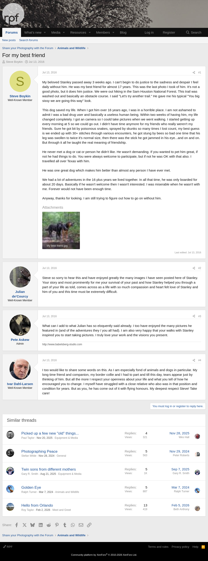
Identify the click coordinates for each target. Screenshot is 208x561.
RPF (8, 546)
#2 (199, 268)
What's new (32, 32)
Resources (78, 32)
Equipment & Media (66, 437)
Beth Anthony (181, 509)
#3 (199, 316)
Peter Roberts (181, 455)
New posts (9, 40)
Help (195, 546)
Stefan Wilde (29, 455)
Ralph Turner (29, 492)
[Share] (194, 72)
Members (103, 32)
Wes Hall (184, 437)
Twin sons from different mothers (48, 469)
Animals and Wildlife (67, 492)
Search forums (28, 40)
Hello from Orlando (37, 505)
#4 (199, 360)
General (61, 455)
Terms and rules (158, 546)
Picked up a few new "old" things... (50, 433)
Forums (12, 32)
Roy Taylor (27, 509)
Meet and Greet (61, 509)
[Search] (193, 32)
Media (55, 32)
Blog (123, 32)
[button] (45, 32)
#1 (199, 72)
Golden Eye (31, 487)
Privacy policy (180, 546)
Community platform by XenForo (104, 554)
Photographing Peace (39, 451)
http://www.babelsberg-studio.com (62, 344)
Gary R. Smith (29, 473)
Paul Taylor (28, 437)
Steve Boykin (14, 61)
